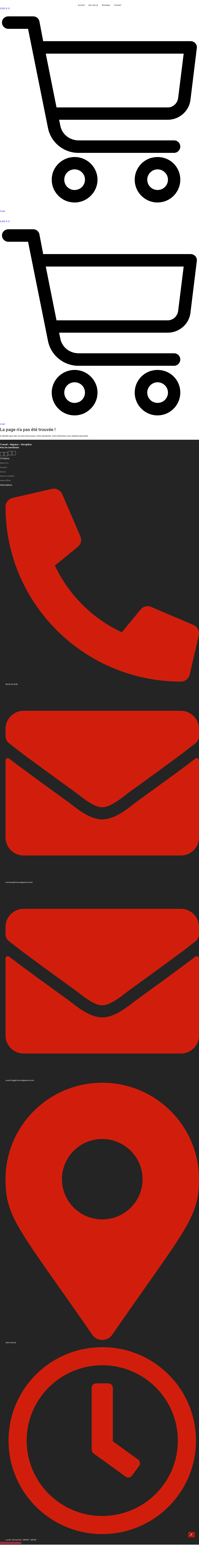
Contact (117, 5)
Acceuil (81, 5)
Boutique (106, 5)
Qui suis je (93, 5)
